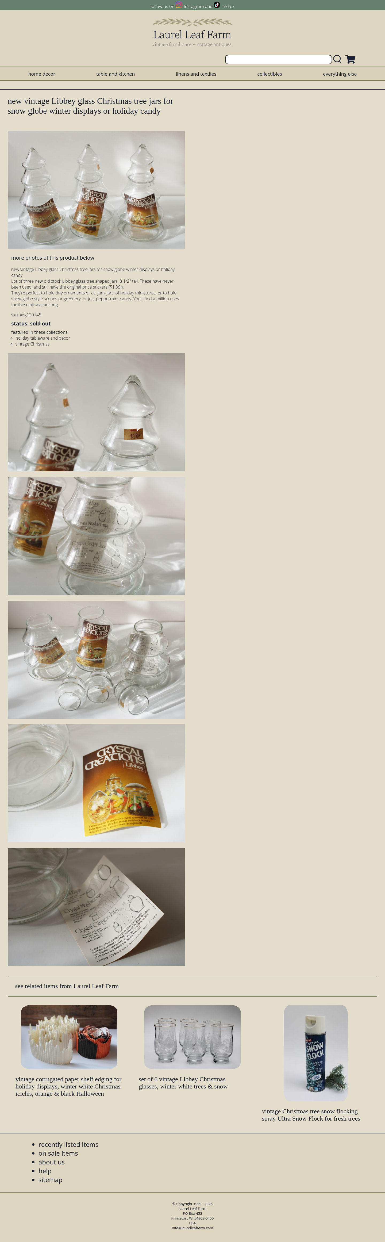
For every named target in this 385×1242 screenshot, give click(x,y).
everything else (340, 74)
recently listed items (68, 1144)
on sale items (58, 1153)
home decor (41, 74)
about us (51, 1161)
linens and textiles (196, 74)
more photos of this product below (52, 257)
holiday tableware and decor (43, 338)
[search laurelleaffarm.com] (338, 59)
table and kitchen (115, 74)
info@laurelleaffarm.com (192, 1227)
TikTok (228, 6)
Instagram (194, 6)
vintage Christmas (33, 344)
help (45, 1170)
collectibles (269, 74)
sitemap (50, 1179)
